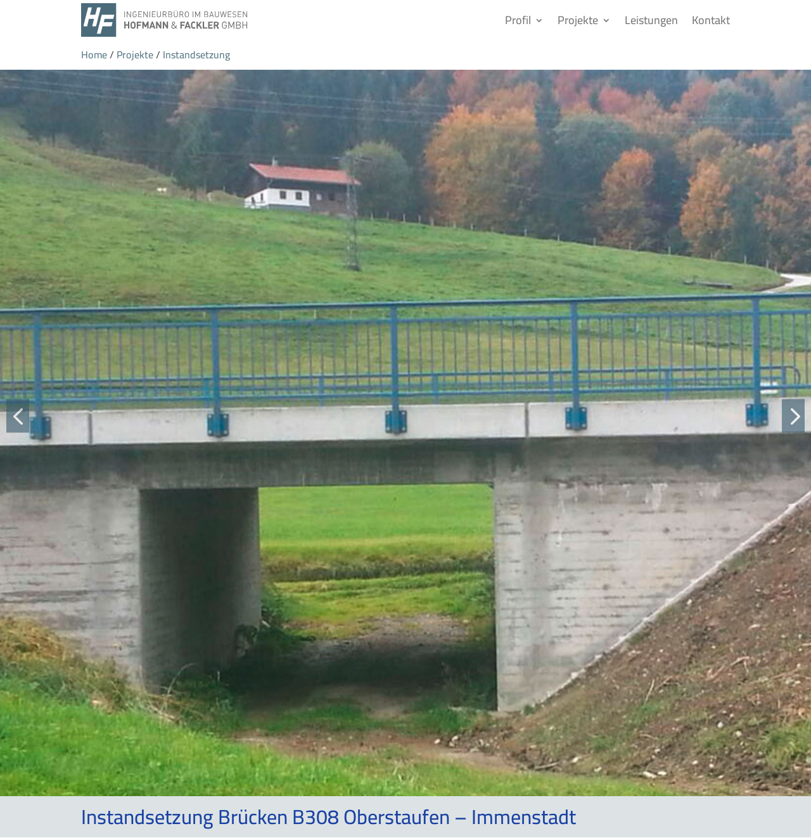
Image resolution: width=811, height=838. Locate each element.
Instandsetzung (196, 54)
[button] (17, 415)
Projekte (578, 20)
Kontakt (711, 20)
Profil (518, 20)
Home (94, 54)
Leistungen (651, 20)
